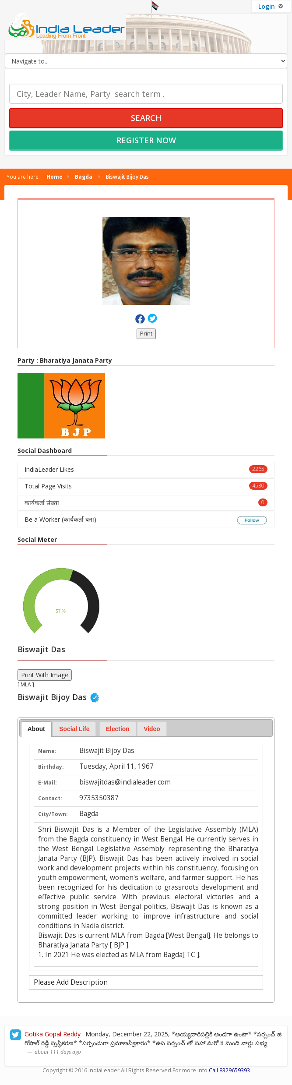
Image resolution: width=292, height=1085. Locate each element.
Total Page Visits (146, 486)
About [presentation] (36, 728)
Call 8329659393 (229, 1070)
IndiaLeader (104, 1070)
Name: (47, 751)
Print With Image (44, 675)
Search (146, 118)
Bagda (83, 176)
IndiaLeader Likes (146, 469)
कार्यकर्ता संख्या (146, 502)
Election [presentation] (118, 728)
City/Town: (53, 814)
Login (271, 6)
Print (146, 333)
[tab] (36, 729)
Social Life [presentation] (74, 728)
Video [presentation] (152, 728)
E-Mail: (47, 782)
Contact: (50, 798)
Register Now (146, 140)
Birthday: (51, 766)
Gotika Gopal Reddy (53, 1034)
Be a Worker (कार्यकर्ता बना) (146, 520)
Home (54, 176)
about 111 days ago (58, 1051)
